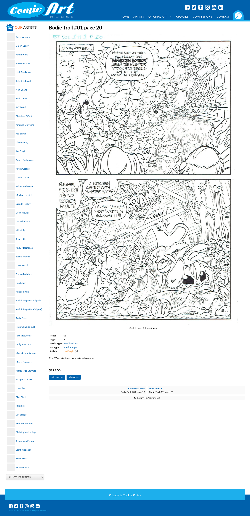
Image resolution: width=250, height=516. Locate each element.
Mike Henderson (24, 186)
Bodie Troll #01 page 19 (133, 390)
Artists (138, 16)
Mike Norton (22, 291)
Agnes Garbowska (25, 159)
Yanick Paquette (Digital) (28, 300)
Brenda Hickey (23, 203)
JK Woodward (23, 467)
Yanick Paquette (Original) (29, 309)
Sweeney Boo (23, 63)
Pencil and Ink (70, 343)
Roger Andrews (23, 37)
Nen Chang (21, 89)
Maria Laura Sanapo (26, 353)
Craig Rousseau (23, 344)
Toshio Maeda (23, 256)
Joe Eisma (21, 133)
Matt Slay (20, 405)
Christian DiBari (24, 116)
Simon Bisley (22, 45)
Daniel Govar (22, 177)
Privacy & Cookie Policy (125, 495)
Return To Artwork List (148, 397)
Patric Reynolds (24, 335)
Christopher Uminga (26, 432)
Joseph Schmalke (24, 379)
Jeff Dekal (21, 107)
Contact (223, 16)
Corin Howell (22, 212)
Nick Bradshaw (23, 72)
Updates (182, 16)
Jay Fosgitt (21, 151)
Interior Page (70, 347)
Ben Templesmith (24, 423)
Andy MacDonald (25, 247)
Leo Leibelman (23, 221)
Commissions (202, 16)
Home (124, 16)
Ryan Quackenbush (26, 326)
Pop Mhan (21, 282)
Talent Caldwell (23, 80)
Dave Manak (22, 265)
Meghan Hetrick (24, 195)
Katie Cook (21, 98)
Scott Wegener (23, 449)
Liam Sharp (21, 388)
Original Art (160, 16)
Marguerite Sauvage (26, 370)
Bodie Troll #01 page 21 (161, 390)
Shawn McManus (24, 274)
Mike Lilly (21, 230)
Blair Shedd (21, 397)
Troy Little (21, 239)
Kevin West (22, 458)
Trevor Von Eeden (25, 440)
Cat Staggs (21, 414)
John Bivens (22, 54)
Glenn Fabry (22, 142)
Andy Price (21, 318)
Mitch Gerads (23, 168)
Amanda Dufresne (25, 124)
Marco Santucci (24, 361)
